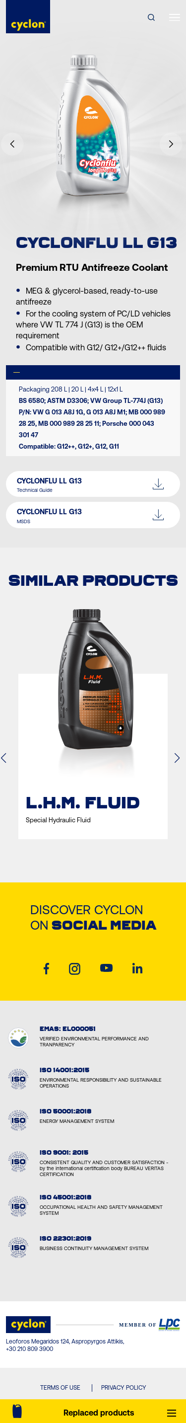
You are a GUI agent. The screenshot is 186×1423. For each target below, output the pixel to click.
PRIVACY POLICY (123, 1387)
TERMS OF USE (60, 1387)
